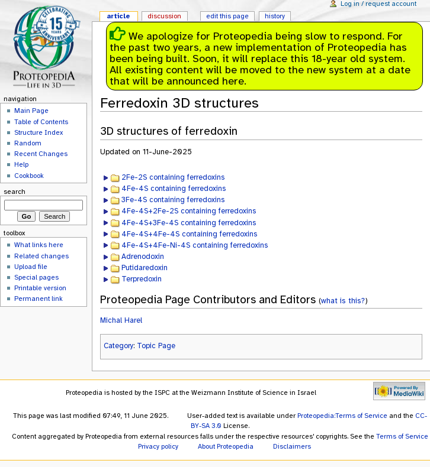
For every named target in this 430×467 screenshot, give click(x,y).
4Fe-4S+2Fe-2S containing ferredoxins (188, 211)
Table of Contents (41, 122)
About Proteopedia (225, 446)
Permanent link (38, 298)
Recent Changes (41, 154)
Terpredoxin (141, 279)
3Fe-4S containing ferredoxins (172, 200)
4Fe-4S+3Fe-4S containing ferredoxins (188, 223)
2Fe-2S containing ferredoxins (172, 177)
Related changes (41, 256)
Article (118, 16)
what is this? (343, 301)
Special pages (36, 277)
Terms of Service (402, 436)
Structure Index (38, 132)
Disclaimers (292, 446)
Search (14, 191)
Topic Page (156, 346)
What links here (38, 245)
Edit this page (227, 16)
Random (27, 143)
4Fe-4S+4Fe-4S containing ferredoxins (189, 234)
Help (21, 164)
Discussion (164, 16)
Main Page (31, 110)
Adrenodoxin (142, 256)
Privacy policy (158, 446)
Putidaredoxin (144, 268)
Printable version (40, 288)
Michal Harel (121, 320)
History (275, 16)
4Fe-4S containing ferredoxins (173, 188)
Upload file (30, 266)
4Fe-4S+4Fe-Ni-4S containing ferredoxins (194, 245)
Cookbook (29, 175)
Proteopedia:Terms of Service (342, 415)
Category (118, 346)
